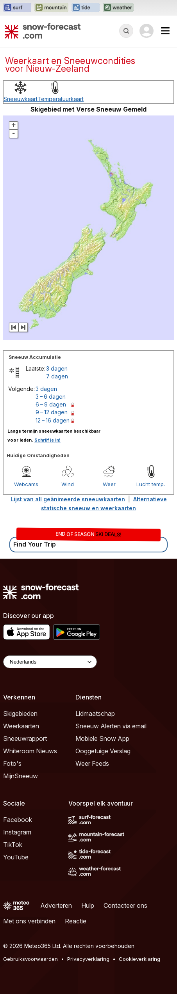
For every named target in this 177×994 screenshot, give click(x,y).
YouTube (16, 857)
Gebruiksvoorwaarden (30, 959)
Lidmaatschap (95, 713)
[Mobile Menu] (165, 31)
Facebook (17, 820)
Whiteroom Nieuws (30, 751)
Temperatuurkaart (61, 99)
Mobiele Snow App (102, 738)
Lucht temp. (150, 484)
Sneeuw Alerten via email (111, 726)
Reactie (75, 921)
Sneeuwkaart (21, 99)
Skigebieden (20, 713)
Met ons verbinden (29, 921)
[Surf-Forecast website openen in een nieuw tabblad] (17, 8)
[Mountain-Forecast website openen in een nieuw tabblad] (51, 8)
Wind (67, 484)
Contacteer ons (125, 905)
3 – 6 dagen (51, 396)
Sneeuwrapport (25, 738)
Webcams (26, 484)
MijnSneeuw (20, 776)
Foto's (12, 763)
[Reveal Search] (126, 31)
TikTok (12, 844)
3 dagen (57, 368)
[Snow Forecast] (42, 31)
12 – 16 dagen (53, 420)
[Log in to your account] (146, 31)
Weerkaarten (21, 726)
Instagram (17, 832)
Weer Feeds (92, 763)
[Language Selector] (50, 661)
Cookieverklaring (139, 959)
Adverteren (56, 905)
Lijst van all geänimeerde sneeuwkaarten (68, 499)
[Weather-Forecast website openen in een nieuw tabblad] (118, 8)
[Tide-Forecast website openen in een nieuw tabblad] (86, 8)
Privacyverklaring (88, 959)
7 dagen (57, 376)
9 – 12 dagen (52, 412)
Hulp (87, 905)
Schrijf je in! (47, 440)
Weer (109, 484)
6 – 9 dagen (51, 404)
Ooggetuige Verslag (103, 751)
